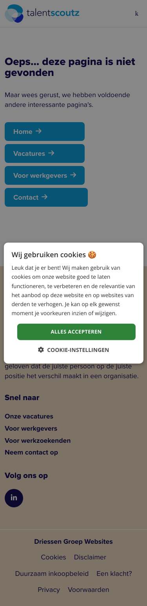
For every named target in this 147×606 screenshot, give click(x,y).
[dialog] (73, 303)
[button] (73, 350)
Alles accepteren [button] (76, 331)
